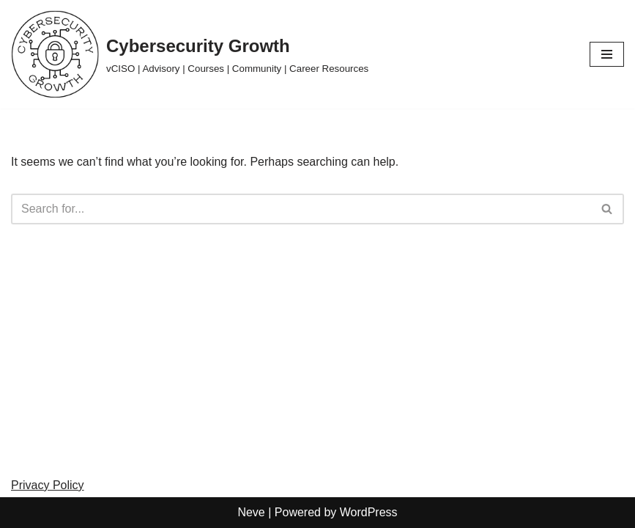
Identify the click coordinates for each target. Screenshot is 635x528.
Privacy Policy (47, 485)
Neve (250, 512)
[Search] (301, 209)
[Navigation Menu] (607, 54)
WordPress (369, 512)
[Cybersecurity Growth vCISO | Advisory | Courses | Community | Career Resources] (189, 54)
